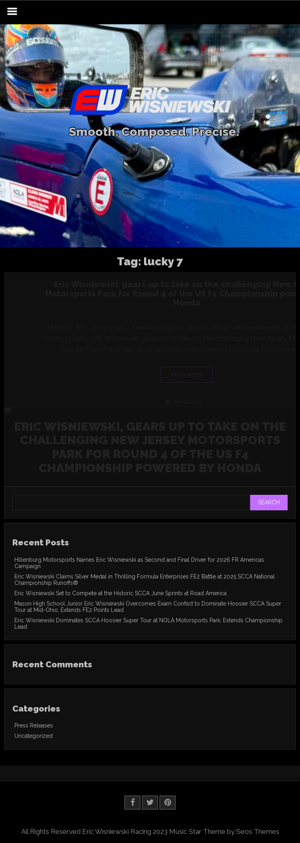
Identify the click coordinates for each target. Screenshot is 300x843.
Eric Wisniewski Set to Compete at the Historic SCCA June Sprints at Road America (120, 593)
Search (269, 502)
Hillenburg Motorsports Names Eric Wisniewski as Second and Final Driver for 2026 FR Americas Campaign (139, 563)
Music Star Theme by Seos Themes (224, 831)
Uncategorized (33, 736)
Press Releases (33, 725)
